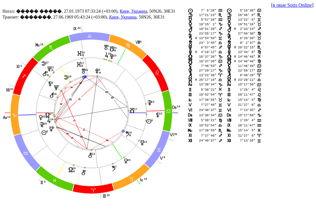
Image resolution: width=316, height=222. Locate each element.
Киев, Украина (133, 11)
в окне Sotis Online (292, 5)
